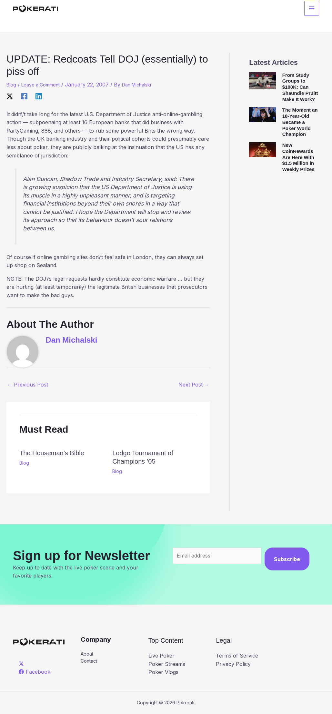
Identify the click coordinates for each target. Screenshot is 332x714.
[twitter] (22, 663)
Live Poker (161, 655)
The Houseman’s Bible (51, 453)
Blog (11, 84)
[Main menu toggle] (311, 10)
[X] (9, 95)
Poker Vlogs (163, 672)
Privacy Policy (233, 664)
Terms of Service (237, 655)
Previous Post (27, 384)
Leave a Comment (45, 84)
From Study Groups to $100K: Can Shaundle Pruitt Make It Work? (300, 87)
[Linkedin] (38, 95)
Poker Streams (166, 664)
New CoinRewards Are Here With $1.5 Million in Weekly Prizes (298, 157)
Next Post (193, 384)
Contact (90, 662)
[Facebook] (24, 95)
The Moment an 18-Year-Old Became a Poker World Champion (300, 122)
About (88, 654)
